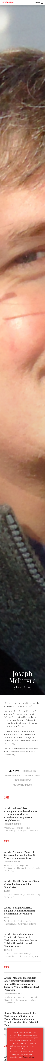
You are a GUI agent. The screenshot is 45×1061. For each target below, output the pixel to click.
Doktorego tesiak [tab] (30, 771)
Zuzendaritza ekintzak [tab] (23, 780)
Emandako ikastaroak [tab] (32, 775)
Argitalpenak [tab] (14, 771)
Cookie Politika (28, 1057)
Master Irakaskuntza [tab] (12, 775)
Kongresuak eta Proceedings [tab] (23, 785)
